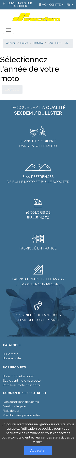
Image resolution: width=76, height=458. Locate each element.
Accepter (38, 450)
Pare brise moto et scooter (21, 385)
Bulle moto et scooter (18, 376)
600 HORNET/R (58, 43)
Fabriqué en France (38, 248)
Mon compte (50, 4)
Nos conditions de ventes (21, 402)
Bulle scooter (12, 358)
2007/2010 (12, 89)
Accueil (11, 43)
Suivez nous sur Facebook (20, 4)
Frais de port (11, 411)
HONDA (38, 43)
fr (69, 4)
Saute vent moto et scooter (22, 380)
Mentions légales (15, 406)
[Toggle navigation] (8, 30)
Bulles (24, 43)
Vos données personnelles (21, 415)
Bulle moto (10, 354)
